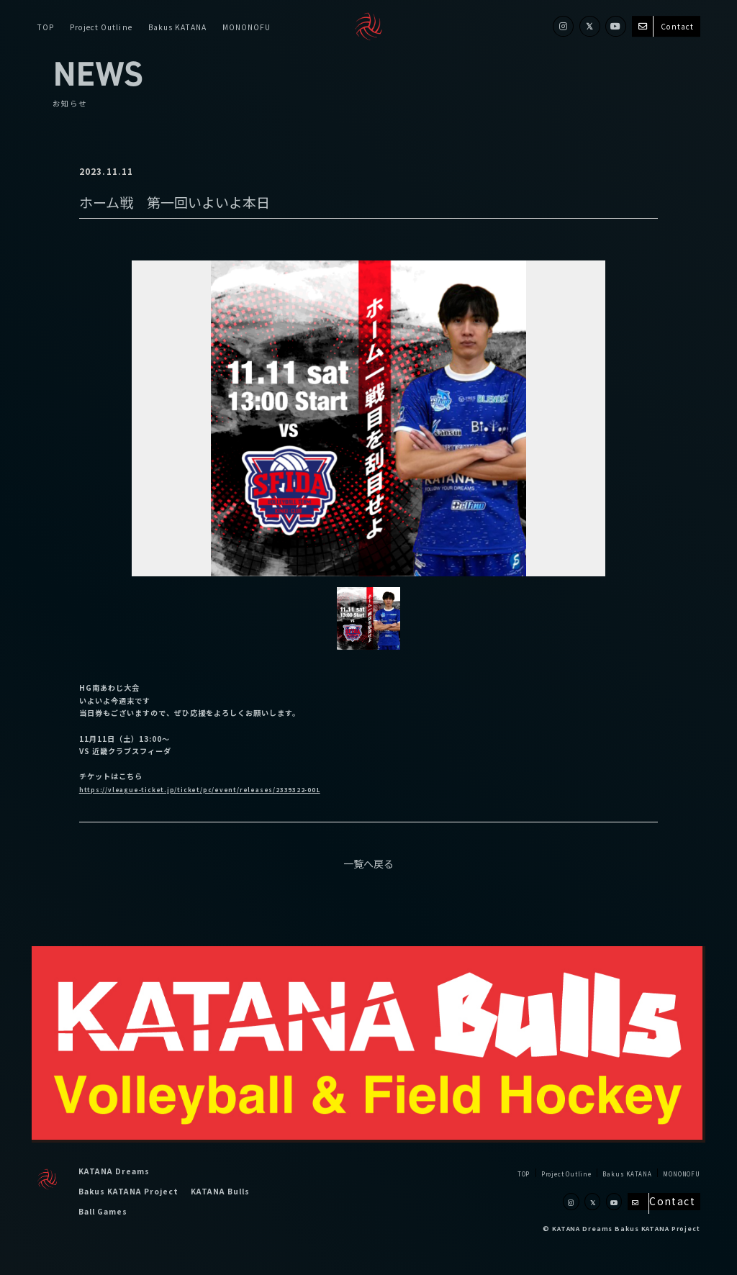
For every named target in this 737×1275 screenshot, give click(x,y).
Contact (666, 26)
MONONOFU (246, 26)
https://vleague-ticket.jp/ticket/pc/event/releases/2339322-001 (227, 789)
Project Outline (101, 26)
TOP (45, 26)
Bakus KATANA (177, 26)
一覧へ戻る (368, 863)
